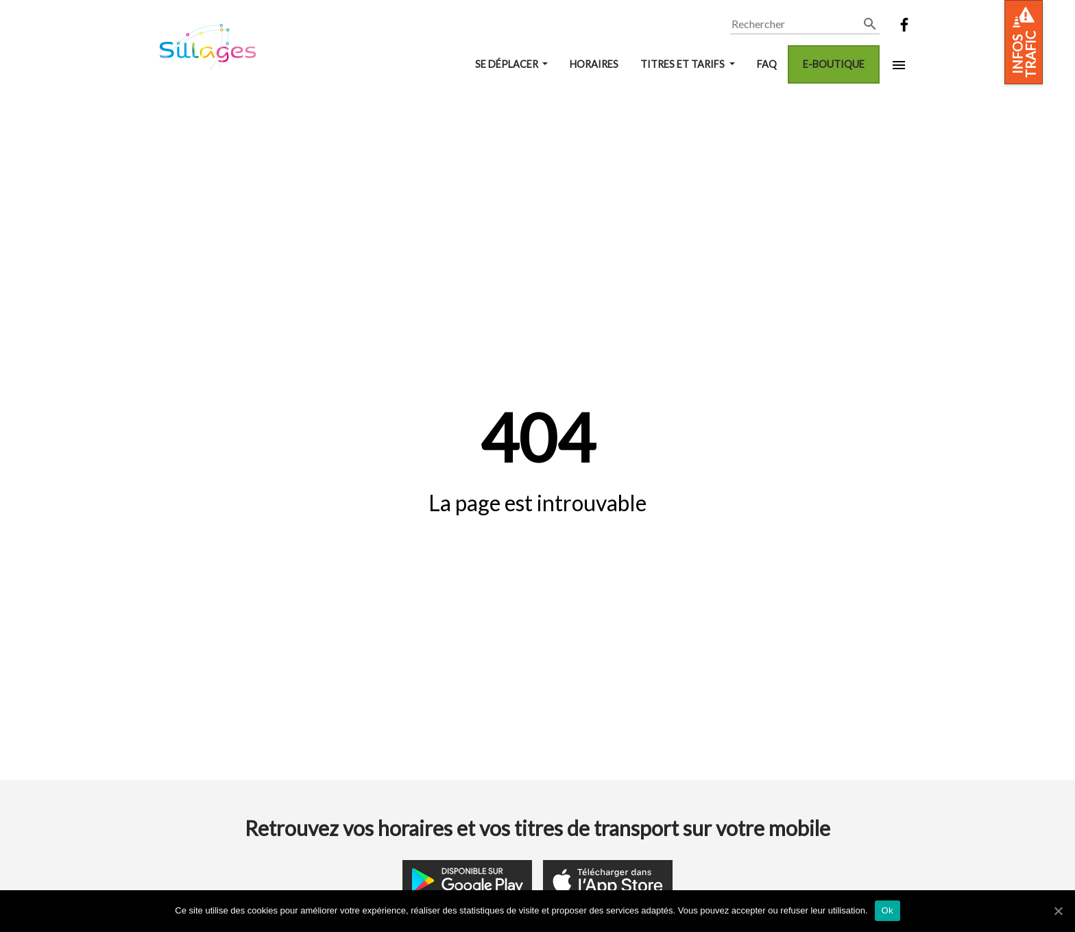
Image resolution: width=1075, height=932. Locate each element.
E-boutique (834, 64)
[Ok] (1058, 911)
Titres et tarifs (683, 64)
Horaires (594, 64)
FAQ (767, 64)
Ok (887, 910)
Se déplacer (507, 64)
